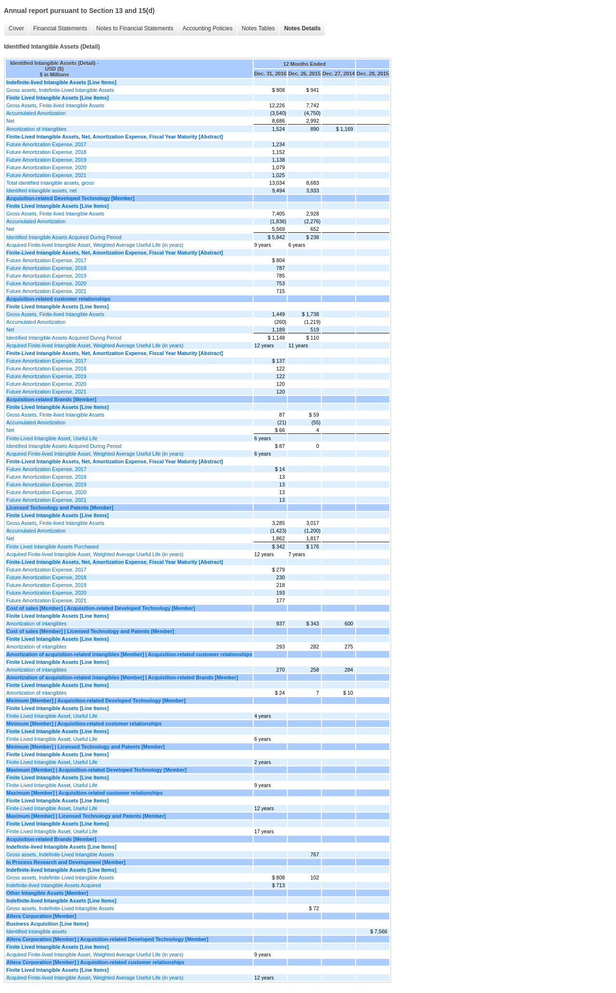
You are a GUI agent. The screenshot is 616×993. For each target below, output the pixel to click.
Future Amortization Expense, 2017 (46, 144)
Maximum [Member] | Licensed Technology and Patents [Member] (86, 816)
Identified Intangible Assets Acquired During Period (63, 237)
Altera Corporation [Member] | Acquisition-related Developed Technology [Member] (107, 939)
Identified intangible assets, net (41, 190)
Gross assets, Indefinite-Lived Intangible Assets (60, 90)
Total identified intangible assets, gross (50, 183)
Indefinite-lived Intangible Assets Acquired (53, 885)
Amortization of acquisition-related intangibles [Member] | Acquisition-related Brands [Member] (122, 677)
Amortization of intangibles (36, 129)
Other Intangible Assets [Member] (47, 893)
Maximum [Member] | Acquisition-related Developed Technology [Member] (96, 770)
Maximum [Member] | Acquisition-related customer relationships (84, 793)
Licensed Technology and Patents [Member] (59, 507)
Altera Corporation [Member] (41, 916)
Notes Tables (258, 28)
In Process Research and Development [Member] (66, 862)
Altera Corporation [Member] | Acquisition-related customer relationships (95, 962)
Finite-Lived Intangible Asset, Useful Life (52, 438)
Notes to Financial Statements (134, 28)
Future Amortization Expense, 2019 (46, 160)
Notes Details (302, 28)
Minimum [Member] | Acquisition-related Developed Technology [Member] (95, 700)
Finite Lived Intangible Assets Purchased (52, 546)
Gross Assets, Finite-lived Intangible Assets (55, 105)
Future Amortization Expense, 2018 (46, 152)
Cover (16, 28)
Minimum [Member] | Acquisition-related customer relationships (84, 723)
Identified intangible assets (36, 931)
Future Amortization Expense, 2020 (46, 167)
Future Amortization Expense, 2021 (46, 175)
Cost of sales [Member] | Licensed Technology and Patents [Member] (90, 631)
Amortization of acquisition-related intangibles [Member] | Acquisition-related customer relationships (129, 654)
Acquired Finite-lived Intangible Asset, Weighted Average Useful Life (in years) (94, 245)
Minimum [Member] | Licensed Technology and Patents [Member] (85, 747)
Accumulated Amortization (35, 113)
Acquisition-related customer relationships (58, 299)
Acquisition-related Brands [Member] (51, 399)
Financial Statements (60, 28)
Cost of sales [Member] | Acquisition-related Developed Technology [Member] (100, 608)
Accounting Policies (207, 28)
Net (10, 121)
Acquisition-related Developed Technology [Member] (70, 198)
